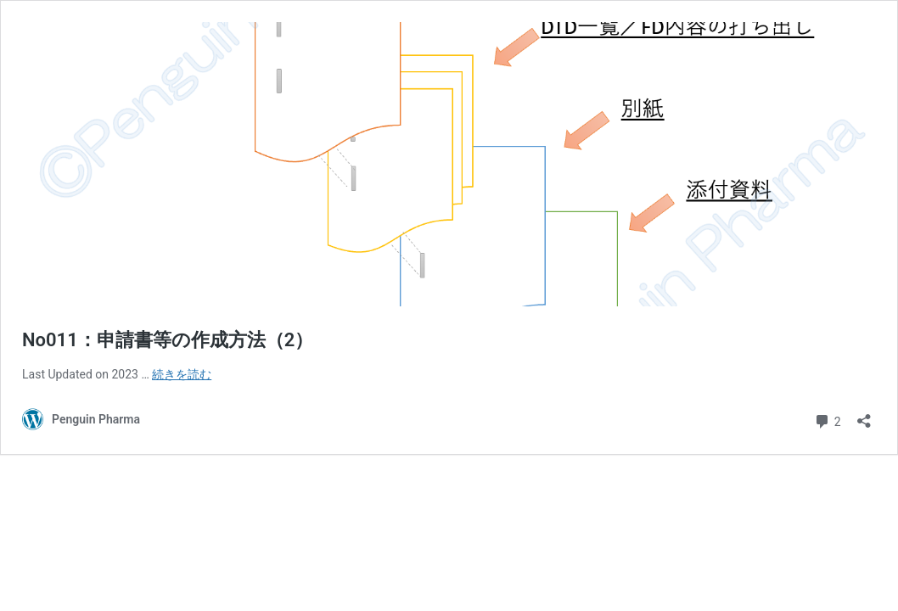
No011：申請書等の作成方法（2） (167, 339)
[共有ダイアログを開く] (864, 415)
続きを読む (181, 374)
